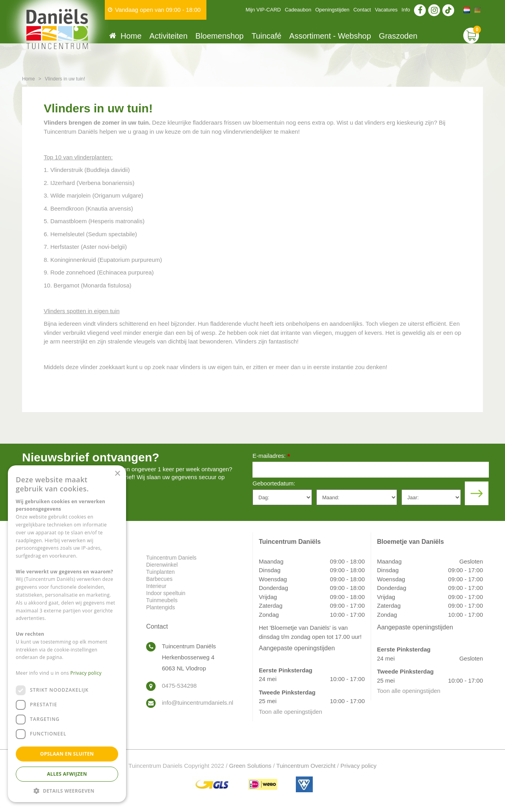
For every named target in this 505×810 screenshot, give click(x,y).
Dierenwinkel (162, 565)
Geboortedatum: (274, 483)
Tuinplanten (160, 572)
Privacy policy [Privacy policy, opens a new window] (86, 673)
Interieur (156, 586)
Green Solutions (250, 765)
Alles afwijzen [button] (67, 774)
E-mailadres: (271, 456)
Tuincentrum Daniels (171, 557)
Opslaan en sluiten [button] (67, 753)
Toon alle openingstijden (290, 711)
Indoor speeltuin (166, 593)
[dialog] (67, 633)
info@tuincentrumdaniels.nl (197, 702)
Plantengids (160, 607)
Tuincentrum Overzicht (305, 765)
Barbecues (159, 579)
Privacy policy (358, 765)
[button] (67, 790)
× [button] (117, 474)
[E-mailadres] (371, 470)
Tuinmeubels (162, 600)
